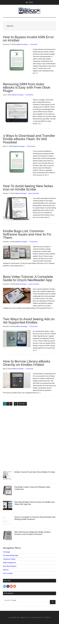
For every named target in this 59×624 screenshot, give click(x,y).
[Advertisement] (29, 437)
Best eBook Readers (9, 566)
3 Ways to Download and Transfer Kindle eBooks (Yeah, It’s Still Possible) (29, 139)
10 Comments (33, 326)
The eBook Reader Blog (10, 555)
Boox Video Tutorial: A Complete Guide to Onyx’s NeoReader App (28, 278)
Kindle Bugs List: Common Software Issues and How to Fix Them (27, 234)
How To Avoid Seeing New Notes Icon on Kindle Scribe (28, 187)
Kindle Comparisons (9, 563)
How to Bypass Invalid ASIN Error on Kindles (28, 38)
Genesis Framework (37, 617)
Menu (31, 2)
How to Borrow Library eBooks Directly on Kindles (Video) (26, 362)
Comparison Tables (9, 559)
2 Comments (33, 44)
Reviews (6, 570)
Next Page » (22, 404)
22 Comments (31, 146)
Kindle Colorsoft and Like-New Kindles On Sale (34, 472)
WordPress (47, 617)
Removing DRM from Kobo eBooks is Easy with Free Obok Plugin (26, 87)
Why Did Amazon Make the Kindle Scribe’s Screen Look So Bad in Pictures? (32, 533)
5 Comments (29, 368)
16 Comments (33, 241)
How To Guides (8, 573)
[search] (25, 600)
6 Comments (29, 95)
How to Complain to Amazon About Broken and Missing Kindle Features (34, 518)
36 (16, 403)
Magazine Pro (25, 617)
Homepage (6, 552)
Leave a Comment (33, 193)
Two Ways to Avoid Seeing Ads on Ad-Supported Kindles (29, 320)
